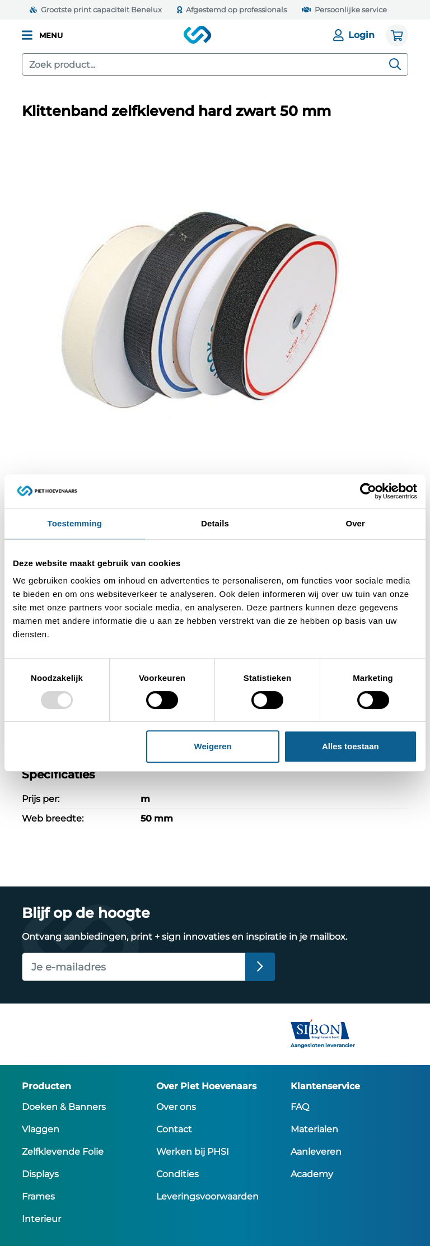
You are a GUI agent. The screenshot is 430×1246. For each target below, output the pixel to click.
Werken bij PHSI (192, 1151)
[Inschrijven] (260, 967)
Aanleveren (316, 1151)
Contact (174, 1129)
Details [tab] (215, 523)
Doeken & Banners (64, 1107)
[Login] (357, 35)
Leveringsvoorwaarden (207, 1196)
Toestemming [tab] (75, 523)
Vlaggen (40, 1129)
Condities (177, 1174)
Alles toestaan (350, 746)
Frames (38, 1196)
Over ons (176, 1107)
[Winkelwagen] (397, 35)
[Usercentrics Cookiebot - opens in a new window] (368, 491)
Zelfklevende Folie (63, 1151)
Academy (312, 1174)
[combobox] (215, 64)
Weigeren (213, 746)
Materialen (314, 1129)
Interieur (41, 1219)
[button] (42, 35)
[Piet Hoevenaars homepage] (198, 35)
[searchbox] (215, 64)
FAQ (300, 1107)
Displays (40, 1174)
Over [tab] (355, 523)
